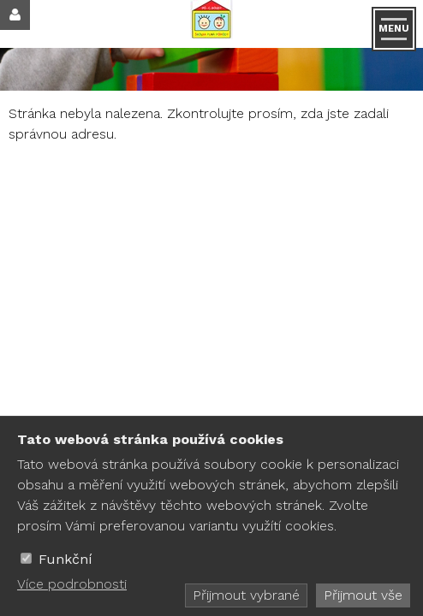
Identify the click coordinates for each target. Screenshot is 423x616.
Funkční (65, 559)
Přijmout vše (363, 595)
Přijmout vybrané (246, 595)
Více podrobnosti (72, 584)
